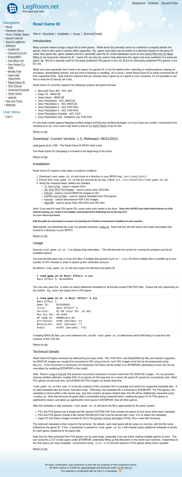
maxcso (48, 199)
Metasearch (138, 3)
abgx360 (49, 202)
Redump (69, 122)
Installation (63, 33)
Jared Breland (88, 467)
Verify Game (15, 93)
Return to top (40, 131)
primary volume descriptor (108, 418)
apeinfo (12, 97)
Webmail (10, 105)
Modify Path (14, 71)
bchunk (48, 193)
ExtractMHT (14, 57)
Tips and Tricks (169, 3)
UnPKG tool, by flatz (55, 196)
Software (153, 3)
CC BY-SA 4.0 (124, 467)
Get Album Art (16, 60)
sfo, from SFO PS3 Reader (59, 189)
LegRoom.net (41, 6)
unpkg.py (104, 227)
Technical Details (92, 33)
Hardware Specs (15, 30)
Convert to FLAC (17, 53)
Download (48, 33)
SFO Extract (15, 86)
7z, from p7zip (52, 186)
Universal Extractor (18, 90)
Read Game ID (16, 82)
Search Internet (14, 38)
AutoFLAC (14, 49)
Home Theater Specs (17, 34)
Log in (9, 116)
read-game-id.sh (42, 145)
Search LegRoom (15, 42)
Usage (76, 33)
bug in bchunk (58, 374)
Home (9, 27)
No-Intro (102, 122)
